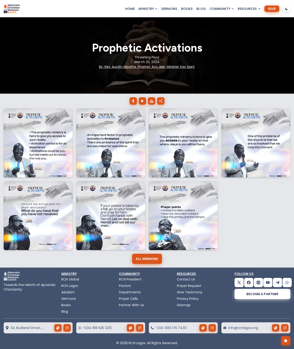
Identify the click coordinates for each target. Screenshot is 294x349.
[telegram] (277, 282)
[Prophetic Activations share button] (160, 101)
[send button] (67, 328)
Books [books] (187, 8)
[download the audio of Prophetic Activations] (151, 101)
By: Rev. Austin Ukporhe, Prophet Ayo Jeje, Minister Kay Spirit (147, 66)
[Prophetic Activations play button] (142, 101)
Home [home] (130, 8)
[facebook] (248, 282)
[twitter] (239, 282)
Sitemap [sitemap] (184, 305)
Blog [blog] (201, 8)
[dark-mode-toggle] (286, 8)
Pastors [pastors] (125, 285)
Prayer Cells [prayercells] (128, 298)
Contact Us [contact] (186, 279)
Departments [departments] (130, 292)
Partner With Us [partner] (131, 305)
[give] (271, 9)
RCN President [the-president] (130, 279)
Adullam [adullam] (68, 292)
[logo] (12, 8)
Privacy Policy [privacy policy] (188, 298)
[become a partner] (262, 294)
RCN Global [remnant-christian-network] (70, 279)
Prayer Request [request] (189, 285)
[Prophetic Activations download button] (133, 101)
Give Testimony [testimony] (189, 292)
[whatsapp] (287, 282)
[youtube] (267, 282)
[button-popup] (148, 8)
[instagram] (258, 282)
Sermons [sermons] (169, 8)
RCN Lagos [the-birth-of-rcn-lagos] (69, 285)
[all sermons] (147, 259)
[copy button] (58, 328)
